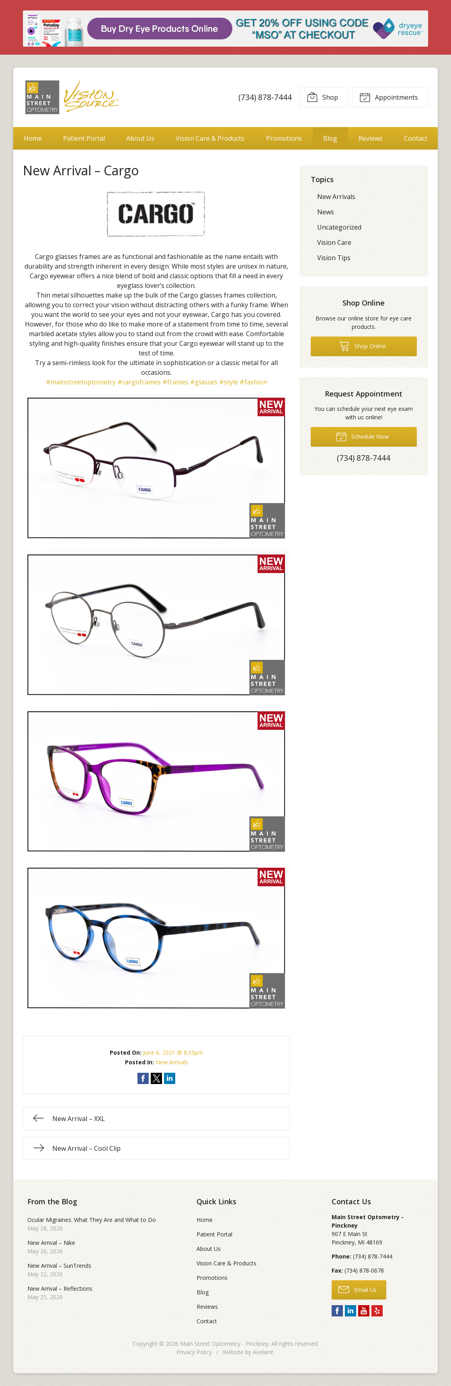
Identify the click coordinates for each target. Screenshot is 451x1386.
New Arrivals (172, 1062)
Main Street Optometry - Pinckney (224, 1343)
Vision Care (334, 242)
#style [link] (228, 382)
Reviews (371, 138)
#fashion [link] (253, 382)
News (325, 211)
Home (33, 138)
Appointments (388, 97)
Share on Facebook (143, 1078)
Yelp (377, 1310)
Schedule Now (362, 436)
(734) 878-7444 (265, 97)
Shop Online (362, 345)
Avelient (263, 1352)
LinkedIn (350, 1310)
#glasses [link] (203, 382)
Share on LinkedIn (169, 1078)
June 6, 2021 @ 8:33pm (173, 1052)
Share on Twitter (156, 1078)
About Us (140, 138)
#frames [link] (175, 382)
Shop (322, 97)
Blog (330, 138)
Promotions (284, 138)
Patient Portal (84, 138)
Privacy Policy (194, 1352)
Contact (415, 138)
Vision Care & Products (210, 138)
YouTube (363, 1310)
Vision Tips (334, 257)
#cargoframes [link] (139, 382)
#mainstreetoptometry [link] (81, 382)
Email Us (357, 1289)
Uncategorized (339, 227)
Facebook (337, 1310)
